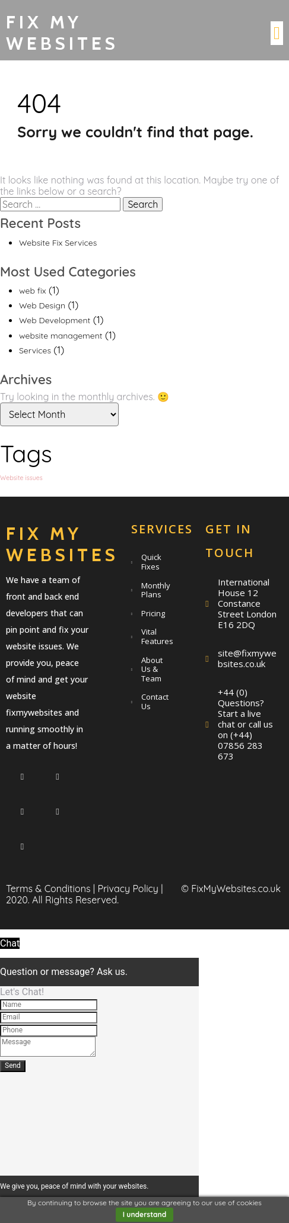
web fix (32, 290)
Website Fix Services (58, 242)
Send (13, 1065)
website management (61, 335)
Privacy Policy (127, 888)
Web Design (42, 305)
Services (35, 350)
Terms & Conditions (48, 888)
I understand (145, 1214)
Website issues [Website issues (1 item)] (21, 478)
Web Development (54, 320)
